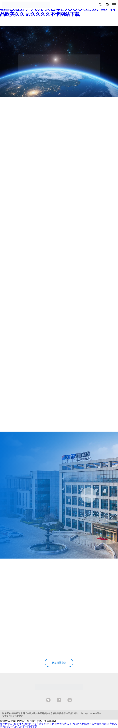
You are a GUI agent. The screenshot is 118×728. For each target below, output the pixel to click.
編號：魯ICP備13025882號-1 (87, 713)
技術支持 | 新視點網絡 (12, 716)
